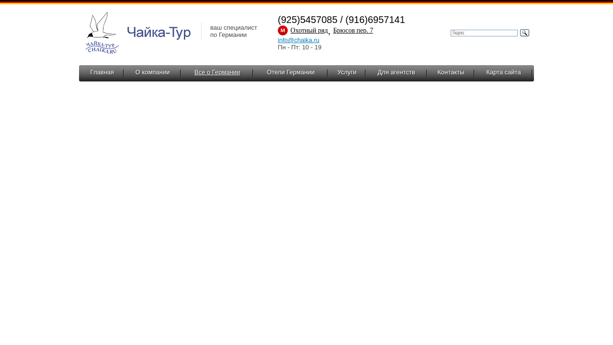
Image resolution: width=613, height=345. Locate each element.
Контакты (450, 72)
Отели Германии (291, 72)
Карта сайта (503, 72)
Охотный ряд (309, 30)
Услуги (346, 72)
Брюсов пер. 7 (353, 30)
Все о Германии (217, 72)
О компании (153, 72)
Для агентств (396, 72)
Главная (102, 72)
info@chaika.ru (298, 40)
